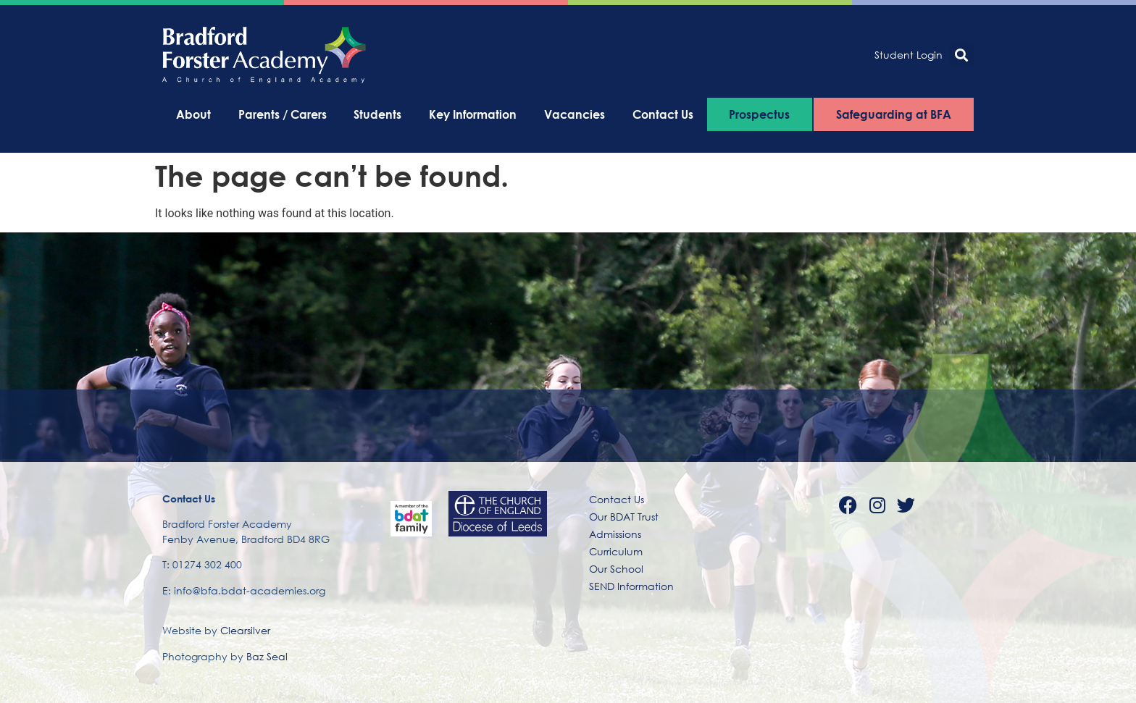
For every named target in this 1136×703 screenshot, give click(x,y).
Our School (616, 569)
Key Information (473, 114)
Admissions (615, 534)
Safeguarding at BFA (893, 114)
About (193, 114)
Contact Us (662, 114)
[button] (962, 55)
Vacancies (574, 114)
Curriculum (616, 551)
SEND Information (631, 586)
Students (377, 114)
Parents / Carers (282, 114)
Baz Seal (267, 656)
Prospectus (759, 114)
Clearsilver (245, 630)
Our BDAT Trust (624, 516)
